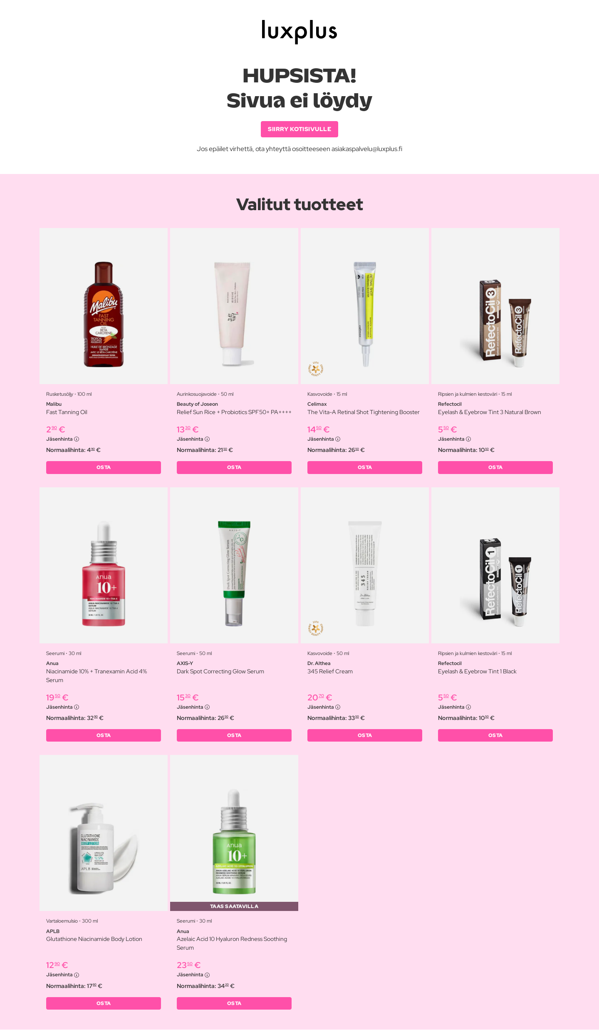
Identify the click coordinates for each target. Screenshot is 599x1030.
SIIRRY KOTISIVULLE (299, 129)
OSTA (104, 467)
